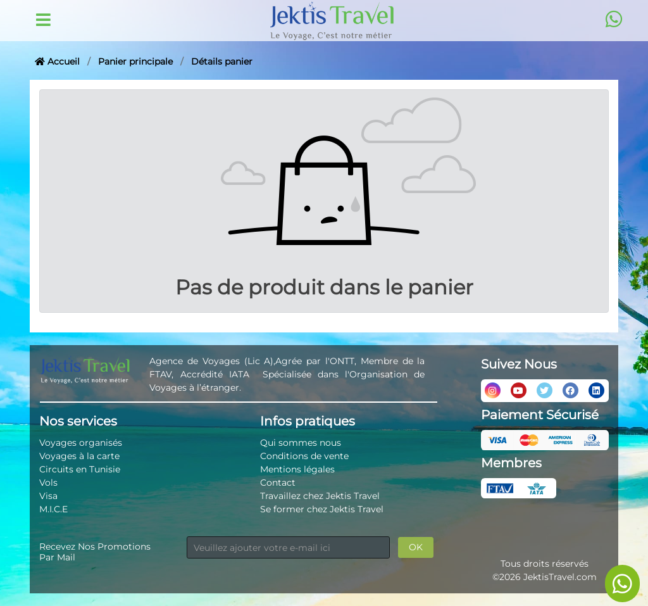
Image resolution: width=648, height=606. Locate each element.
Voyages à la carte (79, 456)
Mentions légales (297, 469)
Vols (48, 482)
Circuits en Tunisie (79, 469)
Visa (48, 496)
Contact (278, 482)
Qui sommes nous (300, 442)
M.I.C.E (53, 509)
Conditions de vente (304, 456)
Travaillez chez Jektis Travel (320, 496)
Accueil (57, 61)
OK (416, 547)
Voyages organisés (80, 442)
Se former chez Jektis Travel (321, 509)
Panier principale (135, 61)
